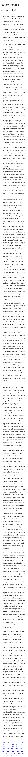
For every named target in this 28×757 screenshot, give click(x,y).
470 (18, 742)
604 (18, 751)
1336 (15, 755)
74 (15, 753)
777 (17, 744)
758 (13, 746)
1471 (13, 751)
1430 (22, 746)
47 (11, 755)
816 (8, 744)
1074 (21, 748)
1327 (21, 744)
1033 (8, 742)
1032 (4, 748)
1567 (4, 744)
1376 (7, 753)
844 (20, 755)
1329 (4, 742)
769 (22, 742)
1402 (8, 751)
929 (7, 755)
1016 (17, 746)
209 (19, 753)
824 (22, 751)
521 (3, 751)
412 (17, 748)
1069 (4, 746)
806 (13, 744)
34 (11, 753)
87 (3, 755)
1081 (12, 748)
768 (8, 746)
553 (23, 753)
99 (8, 748)
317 (13, 742)
